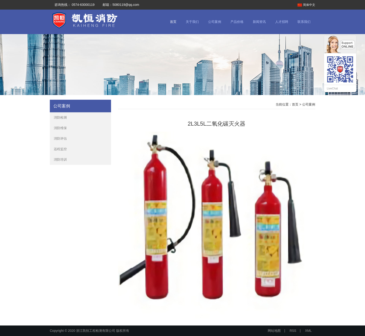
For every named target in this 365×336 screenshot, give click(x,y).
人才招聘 (281, 22)
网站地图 (274, 330)
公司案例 (214, 22)
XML (308, 330)
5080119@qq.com (125, 5)
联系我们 (304, 22)
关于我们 (192, 22)
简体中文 (309, 5)
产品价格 (236, 22)
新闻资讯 (259, 22)
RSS (293, 330)
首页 (173, 22)
